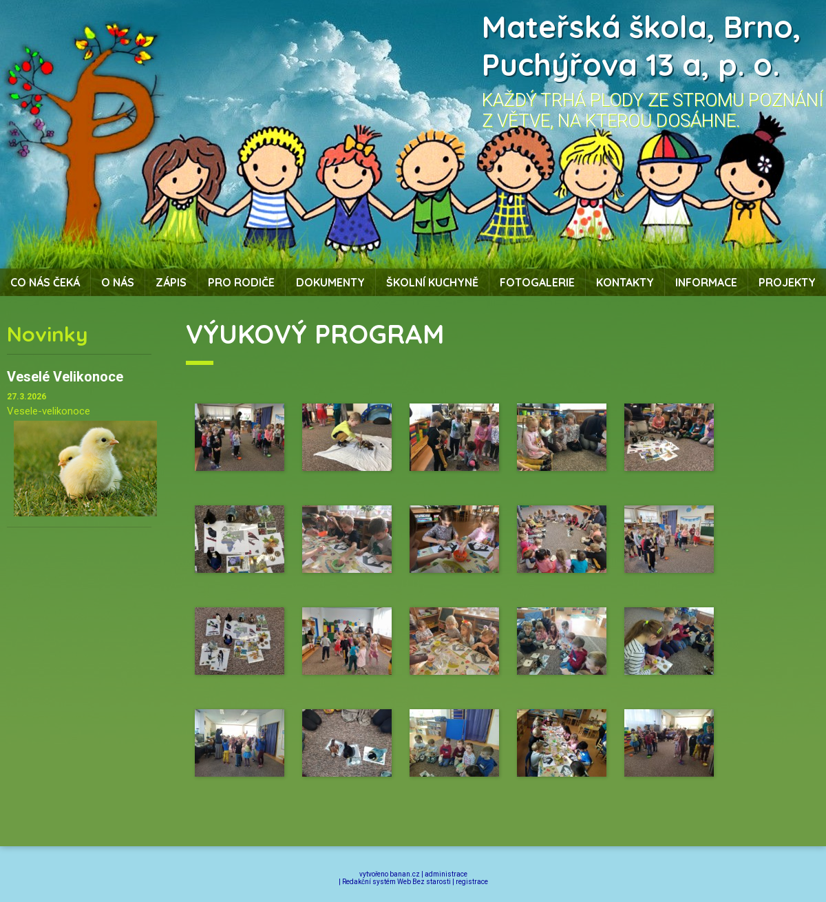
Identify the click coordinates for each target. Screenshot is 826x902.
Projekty (787, 282)
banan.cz (405, 874)
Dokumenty (330, 282)
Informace (706, 282)
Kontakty (625, 282)
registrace (472, 881)
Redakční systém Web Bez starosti (396, 881)
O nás (117, 282)
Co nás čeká (45, 282)
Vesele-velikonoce (48, 411)
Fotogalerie (537, 282)
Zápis (171, 282)
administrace (446, 874)
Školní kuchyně (432, 282)
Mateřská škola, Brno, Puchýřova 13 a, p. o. (641, 45)
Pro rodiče (241, 282)
